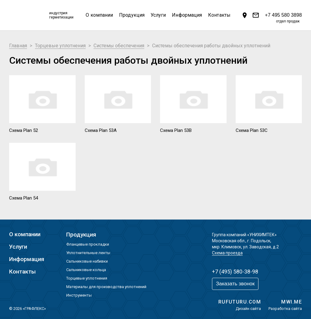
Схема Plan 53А (101, 130)
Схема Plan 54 (23, 198)
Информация (187, 15)
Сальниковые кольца (86, 269)
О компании (99, 15)
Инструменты (79, 295)
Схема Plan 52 (23, 130)
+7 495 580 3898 (283, 15)
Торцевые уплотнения (86, 278)
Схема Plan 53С (252, 130)
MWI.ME (291, 302)
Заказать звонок (235, 284)
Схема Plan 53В (176, 130)
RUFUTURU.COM (239, 302)
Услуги (158, 15)
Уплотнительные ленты (88, 252)
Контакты (219, 15)
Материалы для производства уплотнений (106, 286)
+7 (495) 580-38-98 (235, 271)
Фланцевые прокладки (87, 244)
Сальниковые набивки (87, 261)
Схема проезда (227, 252)
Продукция (132, 15)
